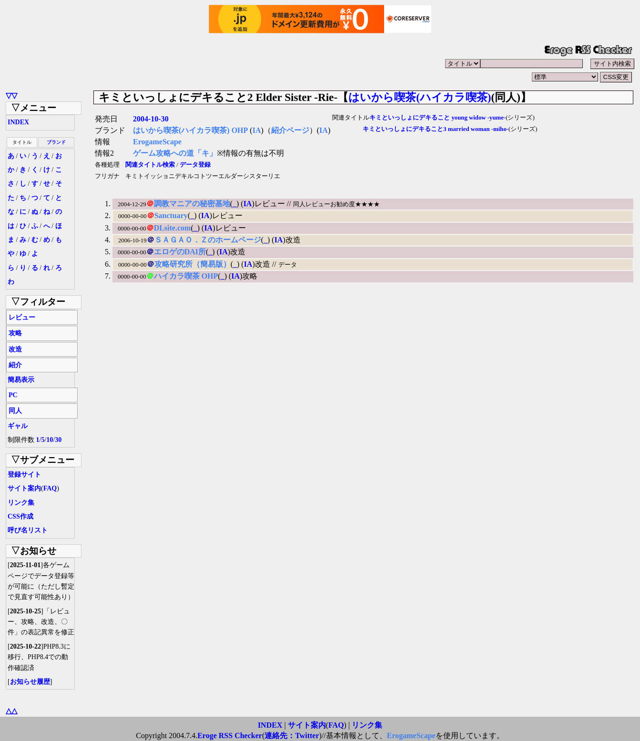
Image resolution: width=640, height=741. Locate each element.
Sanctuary (171, 215)
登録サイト (24, 474)
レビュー (22, 317)
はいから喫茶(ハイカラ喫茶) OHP (190, 130)
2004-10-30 (151, 119)
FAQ (50, 488)
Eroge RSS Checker (229, 735)
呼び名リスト (28, 530)
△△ (11, 711)
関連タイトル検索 (150, 164)
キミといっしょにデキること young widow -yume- (437, 117)
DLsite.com (172, 228)
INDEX (18, 122)
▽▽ (11, 95)
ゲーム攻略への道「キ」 (175, 153)
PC (13, 395)
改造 (15, 349)
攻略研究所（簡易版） (192, 264)
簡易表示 (21, 379)
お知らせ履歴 (30, 681)
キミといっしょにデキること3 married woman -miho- (435, 129)
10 (49, 439)
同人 (15, 410)
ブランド (56, 142)
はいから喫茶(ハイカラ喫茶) (419, 97)
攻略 (15, 333)
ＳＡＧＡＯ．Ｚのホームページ (207, 240)
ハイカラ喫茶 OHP (186, 276)
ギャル (18, 426)
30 (58, 439)
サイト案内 (24, 488)
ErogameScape (157, 142)
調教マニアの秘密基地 (192, 204)
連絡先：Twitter (291, 735)
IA (257, 130)
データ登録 (195, 164)
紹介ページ (290, 130)
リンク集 (21, 502)
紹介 (15, 365)
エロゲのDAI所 (180, 252)
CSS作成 (20, 516)
